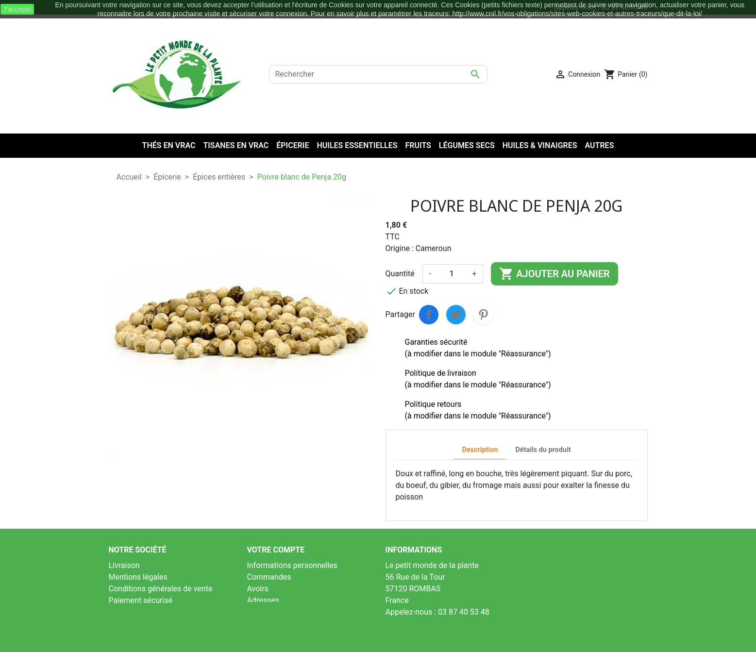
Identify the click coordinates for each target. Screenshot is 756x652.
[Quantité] (451, 274)
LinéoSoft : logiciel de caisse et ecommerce (378, 638)
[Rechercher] (378, 74)
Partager (428, 314)
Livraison (124, 565)
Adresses (263, 600)
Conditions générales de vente (161, 588)
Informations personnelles (292, 565)
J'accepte (17, 9)
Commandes (269, 577)
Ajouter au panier (554, 274)
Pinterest (483, 314)
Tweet (456, 314)
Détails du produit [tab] (543, 450)
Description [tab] (480, 450)
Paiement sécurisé (141, 600)
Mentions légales (138, 577)
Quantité (400, 273)
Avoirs (258, 588)
